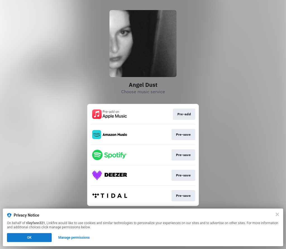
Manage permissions (74, 238)
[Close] (277, 214)
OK (29, 238)
